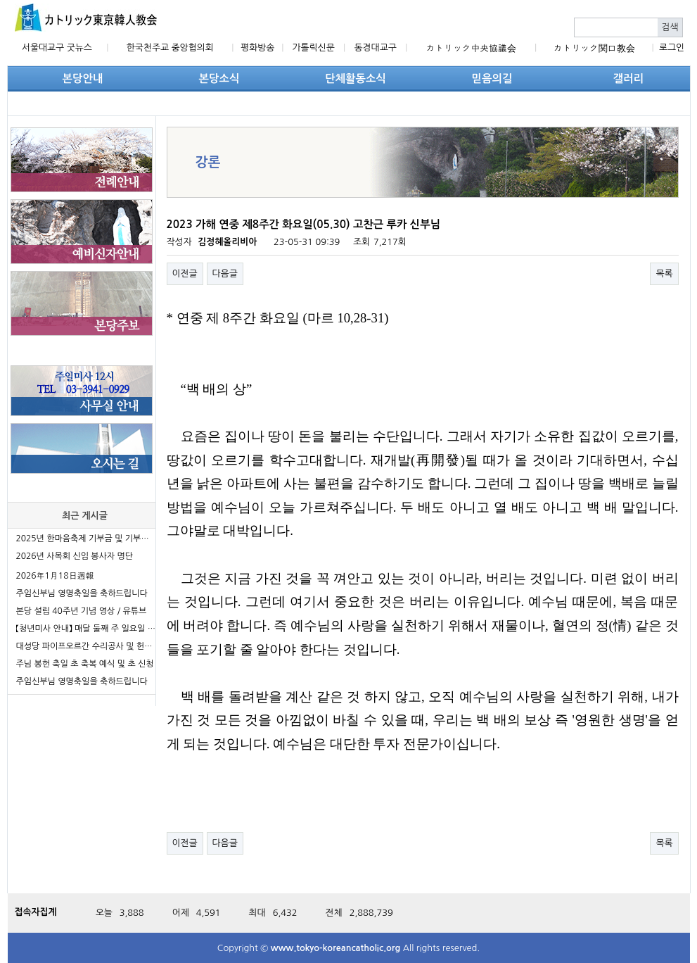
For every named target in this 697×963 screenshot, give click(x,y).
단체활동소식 (355, 78)
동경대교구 (375, 47)
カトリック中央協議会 (471, 48)
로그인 (671, 47)
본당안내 (83, 78)
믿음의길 (492, 78)
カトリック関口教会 (594, 48)
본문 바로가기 (0, 0)
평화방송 (257, 47)
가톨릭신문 (314, 47)
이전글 (185, 273)
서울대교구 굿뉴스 (57, 47)
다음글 (225, 273)
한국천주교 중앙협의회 (170, 47)
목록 (664, 273)
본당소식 (219, 78)
